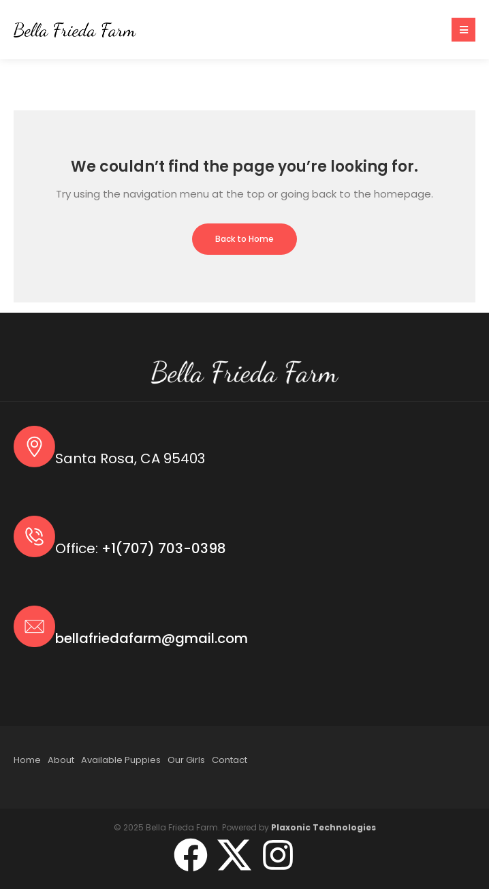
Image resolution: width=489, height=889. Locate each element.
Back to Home (244, 239)
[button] (463, 30)
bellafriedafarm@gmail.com (151, 638)
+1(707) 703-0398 (163, 548)
